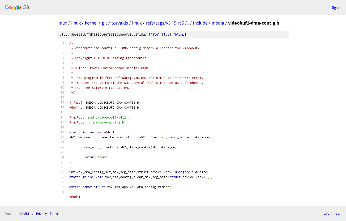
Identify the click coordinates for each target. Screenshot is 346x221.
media (218, 23)
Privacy (41, 213)
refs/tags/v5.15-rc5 (165, 23)
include (200, 23)
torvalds (119, 23)
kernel (91, 23)
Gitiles (28, 213)
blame (179, 35)
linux (62, 23)
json (337, 213)
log (166, 35)
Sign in (336, 7)
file (154, 35)
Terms (55, 213)
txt (326, 213)
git (104, 23)
